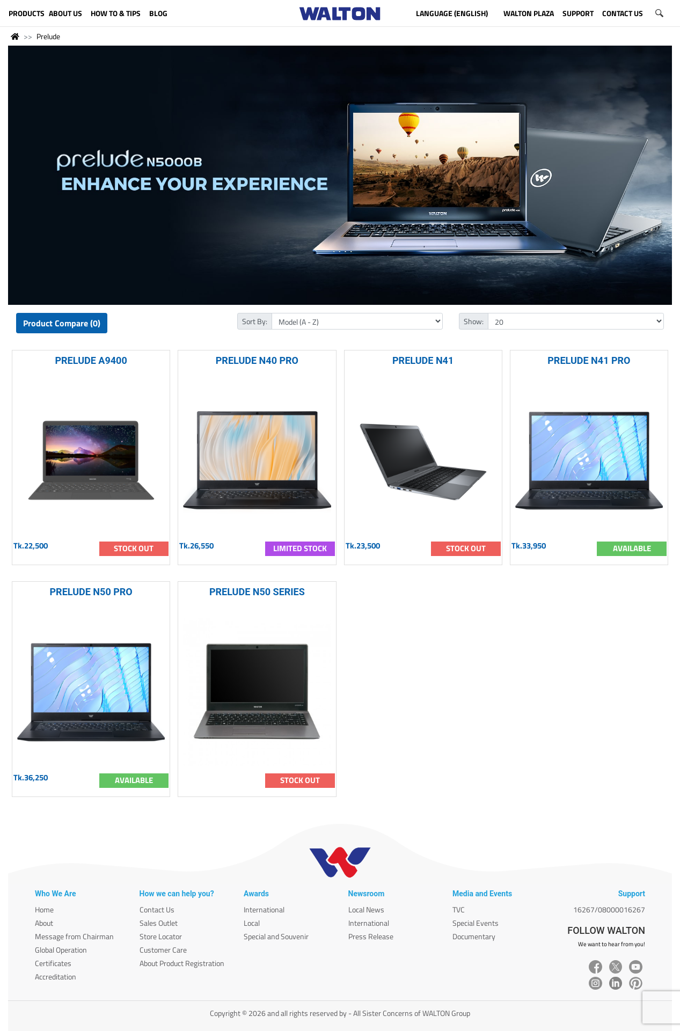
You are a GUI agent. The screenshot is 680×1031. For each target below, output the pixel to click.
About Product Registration (182, 963)
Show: (474, 321)
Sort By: (254, 321)
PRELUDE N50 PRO (91, 591)
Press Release (370, 936)
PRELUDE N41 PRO (588, 360)
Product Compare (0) (61, 323)
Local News (366, 909)
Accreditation (55, 976)
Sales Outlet (159, 922)
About (44, 922)
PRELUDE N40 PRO (257, 360)
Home (44, 909)
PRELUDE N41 (423, 360)
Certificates (53, 963)
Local (252, 922)
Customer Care (163, 949)
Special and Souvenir (276, 936)
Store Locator (161, 936)
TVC (458, 909)
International (264, 909)
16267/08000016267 (609, 909)
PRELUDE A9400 (91, 360)
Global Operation (61, 949)
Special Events (475, 922)
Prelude (48, 36)
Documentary (473, 936)
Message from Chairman (74, 936)
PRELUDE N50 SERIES (257, 591)
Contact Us (157, 909)
